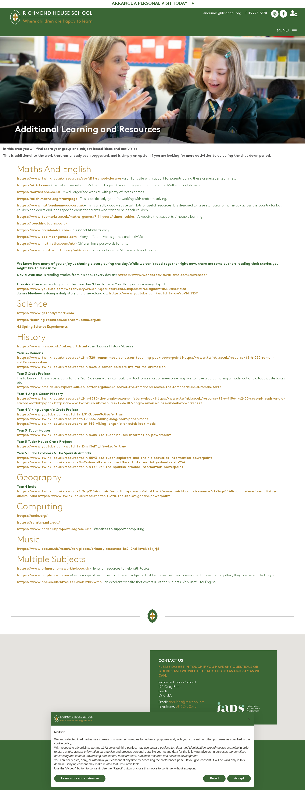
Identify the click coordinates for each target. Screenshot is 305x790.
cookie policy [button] (62, 743)
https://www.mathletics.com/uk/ (46, 243)
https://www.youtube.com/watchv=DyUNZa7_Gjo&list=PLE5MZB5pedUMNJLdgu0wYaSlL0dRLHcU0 (101, 289)
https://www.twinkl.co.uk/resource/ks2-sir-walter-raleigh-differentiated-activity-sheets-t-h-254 (101, 462)
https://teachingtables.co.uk (42, 223)
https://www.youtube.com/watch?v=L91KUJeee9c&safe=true (70, 414)
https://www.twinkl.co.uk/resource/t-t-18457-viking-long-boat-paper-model (83, 419)
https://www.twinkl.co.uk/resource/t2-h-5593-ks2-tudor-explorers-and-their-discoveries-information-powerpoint (114, 458)
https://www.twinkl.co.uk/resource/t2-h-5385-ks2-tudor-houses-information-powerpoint (94, 435)
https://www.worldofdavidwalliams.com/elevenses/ (162, 275)
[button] (248, 718)
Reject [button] (214, 778)
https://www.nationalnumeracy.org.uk (50, 205)
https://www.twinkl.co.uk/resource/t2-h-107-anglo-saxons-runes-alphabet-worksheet (128, 403)
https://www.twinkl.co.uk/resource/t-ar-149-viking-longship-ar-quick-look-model (87, 424)
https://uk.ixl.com (32, 185)
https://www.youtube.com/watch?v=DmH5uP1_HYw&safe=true (71, 446)
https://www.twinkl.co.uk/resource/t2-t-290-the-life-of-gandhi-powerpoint (104, 496)
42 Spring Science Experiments (42, 327)
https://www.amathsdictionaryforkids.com (54, 250)
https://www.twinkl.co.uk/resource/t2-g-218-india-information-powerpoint (82, 491)
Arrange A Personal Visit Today (149, 4)
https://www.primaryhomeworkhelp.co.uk (53, 568)
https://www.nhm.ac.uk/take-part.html (52, 346)
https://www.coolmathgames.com (47, 237)
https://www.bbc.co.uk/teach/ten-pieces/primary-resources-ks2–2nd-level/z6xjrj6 (88, 549)
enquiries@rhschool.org (222, 13)
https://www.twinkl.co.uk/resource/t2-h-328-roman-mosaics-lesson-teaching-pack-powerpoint (99, 357)
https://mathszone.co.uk (38, 192)
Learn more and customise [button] (80, 778)
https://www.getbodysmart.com (45, 313)
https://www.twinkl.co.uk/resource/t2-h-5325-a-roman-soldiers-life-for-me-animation (91, 367)
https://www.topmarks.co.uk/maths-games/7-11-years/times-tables (76, 217)
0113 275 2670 (256, 13)
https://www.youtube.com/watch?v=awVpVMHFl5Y (153, 293)
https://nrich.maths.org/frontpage (47, 199)
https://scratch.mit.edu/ (38, 522)
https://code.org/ (32, 516)
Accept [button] (239, 778)
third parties (128, 747)
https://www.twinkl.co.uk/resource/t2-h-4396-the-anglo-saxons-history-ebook (85, 398)
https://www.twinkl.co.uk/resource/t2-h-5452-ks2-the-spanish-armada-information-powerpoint (100, 467)
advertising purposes (214, 751)
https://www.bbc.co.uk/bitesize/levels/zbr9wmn (59, 582)
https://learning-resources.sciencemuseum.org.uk (59, 320)
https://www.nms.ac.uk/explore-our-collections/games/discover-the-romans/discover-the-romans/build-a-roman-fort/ (119, 387)
